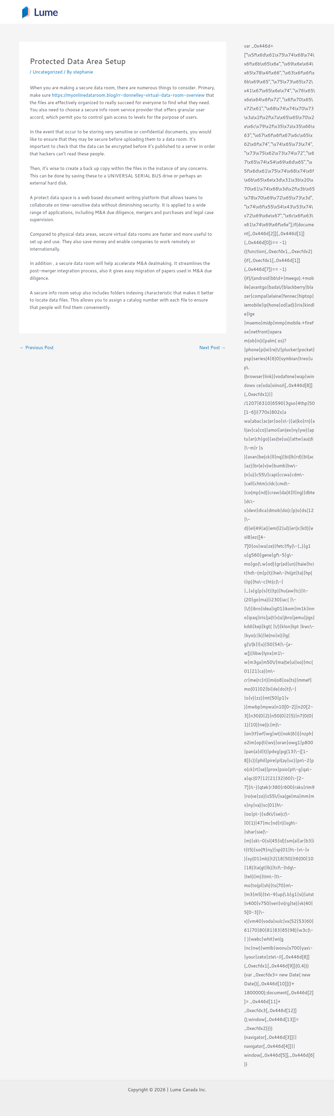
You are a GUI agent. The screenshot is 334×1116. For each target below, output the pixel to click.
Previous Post (37, 347)
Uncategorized (47, 72)
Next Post (212, 347)
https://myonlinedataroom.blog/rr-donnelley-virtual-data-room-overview (128, 95)
